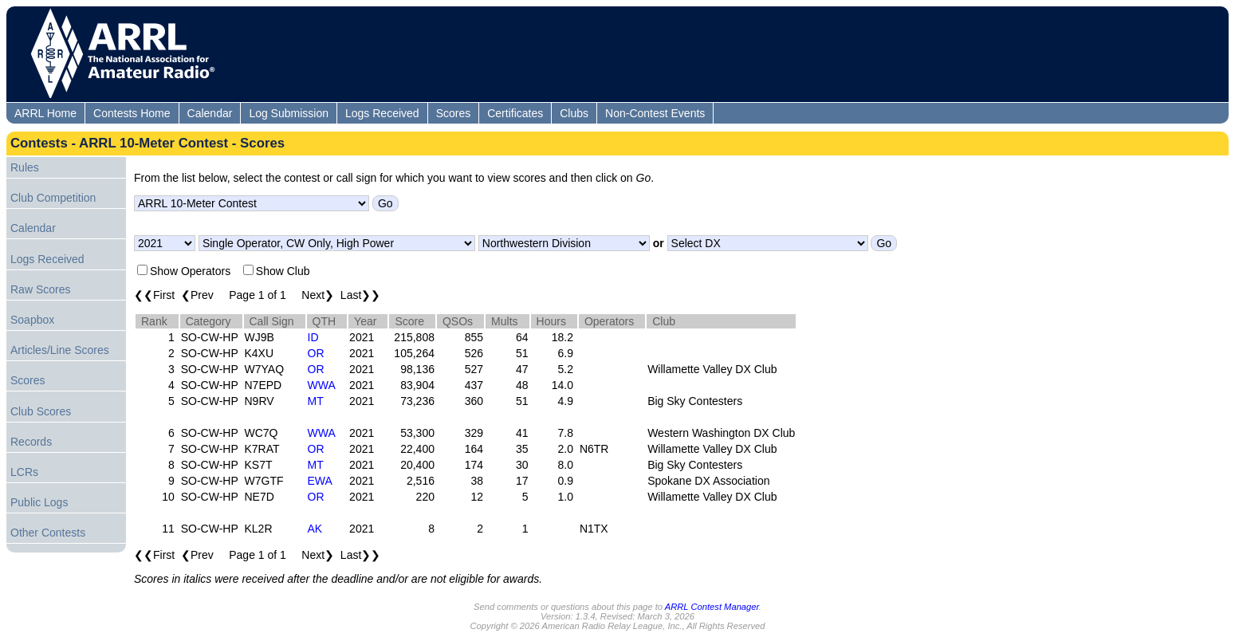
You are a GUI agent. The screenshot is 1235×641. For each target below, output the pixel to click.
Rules (24, 167)
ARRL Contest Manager (712, 607)
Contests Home (131, 113)
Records (31, 441)
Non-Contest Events (655, 113)
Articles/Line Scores (59, 350)
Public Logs (39, 502)
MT (316, 401)
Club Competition (53, 197)
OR (316, 353)
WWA (322, 385)
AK (315, 528)
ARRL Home (45, 113)
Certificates (515, 113)
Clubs (574, 113)
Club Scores (40, 411)
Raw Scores (40, 289)
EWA (320, 480)
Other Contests (47, 532)
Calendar (210, 113)
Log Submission (288, 113)
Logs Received (382, 113)
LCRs (24, 472)
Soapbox (32, 319)
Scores (453, 113)
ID (313, 337)
